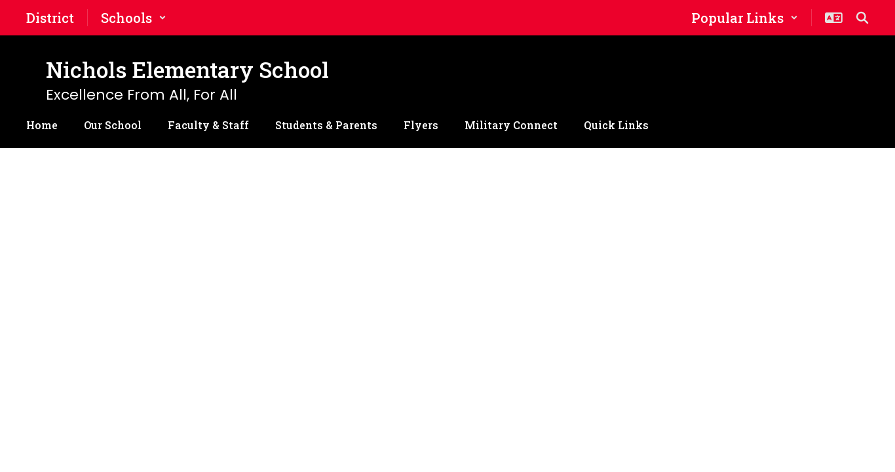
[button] (133, 17)
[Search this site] (862, 17)
